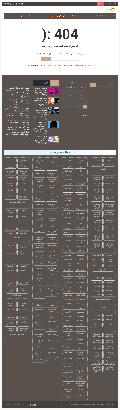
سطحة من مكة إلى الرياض (109, 205)
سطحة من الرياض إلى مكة (96, 198)
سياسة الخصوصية (80, 65)
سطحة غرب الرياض (97, 191)
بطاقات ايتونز (39, 251)
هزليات (80, 308)
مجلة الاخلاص (68, 352)
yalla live (17, 258)
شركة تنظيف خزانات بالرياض (97, 355)
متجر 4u (51, 210)
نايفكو (68, 348)
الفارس (80, 287)
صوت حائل (68, 320)
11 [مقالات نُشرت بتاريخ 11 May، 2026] (78, 99)
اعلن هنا (68, 161)
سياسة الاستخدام (67, 65)
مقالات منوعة (23, 309)
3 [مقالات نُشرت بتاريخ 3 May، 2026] (81, 95)
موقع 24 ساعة (68, 179)
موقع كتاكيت (81, 344)
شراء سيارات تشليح (23, 191)
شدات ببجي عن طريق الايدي (39, 212)
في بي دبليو (80, 312)
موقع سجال (68, 287)
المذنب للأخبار (80, 295)
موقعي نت (80, 291)
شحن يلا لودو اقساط (39, 180)
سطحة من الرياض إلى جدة (109, 198)
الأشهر (46, 83)
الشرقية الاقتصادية (68, 199)
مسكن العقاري (17, 295)
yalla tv (23, 216)
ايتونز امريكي (39, 173)
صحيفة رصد (80, 348)
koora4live (109, 282)
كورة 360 (97, 291)
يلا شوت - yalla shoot (10, 323)
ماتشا (39, 274)
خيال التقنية (68, 188)
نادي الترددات (68, 236)
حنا (52, 274)
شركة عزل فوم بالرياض (97, 347)
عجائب (80, 223)
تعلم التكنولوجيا (104, 15)
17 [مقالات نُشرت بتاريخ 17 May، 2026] (81, 103)
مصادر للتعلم (11, 309)
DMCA (50, 65)
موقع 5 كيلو (68, 171)
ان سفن (68, 184)
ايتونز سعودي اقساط (52, 180)
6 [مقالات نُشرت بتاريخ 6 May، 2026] (70, 95)
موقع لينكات (80, 333)
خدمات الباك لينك (32, 65)
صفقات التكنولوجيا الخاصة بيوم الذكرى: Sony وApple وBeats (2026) (17, 89)
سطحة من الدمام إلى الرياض (97, 228)
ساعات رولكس (109, 260)
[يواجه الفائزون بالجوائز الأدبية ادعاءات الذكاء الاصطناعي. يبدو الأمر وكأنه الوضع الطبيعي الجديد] (53, 124)
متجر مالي (68, 175)
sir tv (10, 233)
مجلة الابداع (80, 236)
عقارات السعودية (11, 284)
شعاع (68, 274)
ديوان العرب (80, 278)
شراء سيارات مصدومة (11, 197)
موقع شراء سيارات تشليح (10, 191)
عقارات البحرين (10, 290)
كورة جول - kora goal (10, 329)
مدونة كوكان (68, 209)
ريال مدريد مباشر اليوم (23, 246)
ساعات (109, 255)
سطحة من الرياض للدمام (109, 213)
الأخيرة (54, 83)
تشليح (23, 183)
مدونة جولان (68, 282)
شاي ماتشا (52, 278)
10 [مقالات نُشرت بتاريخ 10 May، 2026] (81, 99)
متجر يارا (81, 274)
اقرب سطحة (109, 183)
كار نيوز (68, 213)
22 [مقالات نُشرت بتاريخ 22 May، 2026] (63, 103)
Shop (13, 404)
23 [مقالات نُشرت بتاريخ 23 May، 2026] (85, 106)
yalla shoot (109, 165)
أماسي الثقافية (80, 228)
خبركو (80, 179)
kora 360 (97, 295)
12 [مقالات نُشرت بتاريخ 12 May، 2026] (74, 99)
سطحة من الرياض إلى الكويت (109, 245)
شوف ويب (80, 194)
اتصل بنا (57, 65)
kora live (109, 320)
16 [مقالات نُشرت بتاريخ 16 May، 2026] (85, 103)
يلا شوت (109, 161)
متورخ (68, 228)
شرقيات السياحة (68, 264)
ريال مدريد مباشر (52, 316)
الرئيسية (113, 15)
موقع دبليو (68, 291)
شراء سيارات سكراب (11, 184)
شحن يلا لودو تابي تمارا (39, 219)
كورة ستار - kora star (17, 334)
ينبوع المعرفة (80, 304)
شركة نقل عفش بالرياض (96, 335)
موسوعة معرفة (80, 353)
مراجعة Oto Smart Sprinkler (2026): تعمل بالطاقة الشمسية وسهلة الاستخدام (17, 122)
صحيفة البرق (81, 325)
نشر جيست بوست (39, 290)
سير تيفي (23, 233)
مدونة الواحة (68, 329)
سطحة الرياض (109, 177)
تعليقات (37, 83)
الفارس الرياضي (23, 304)
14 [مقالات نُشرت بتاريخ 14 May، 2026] (67, 99)
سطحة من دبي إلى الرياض (96, 221)
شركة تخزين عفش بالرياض (109, 341)
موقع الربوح (80, 320)
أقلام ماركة (109, 265)
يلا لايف (23, 210)
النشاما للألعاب (68, 299)
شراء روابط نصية (80, 372)
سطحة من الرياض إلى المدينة (109, 237)
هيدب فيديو (68, 247)
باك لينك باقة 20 (39, 296)
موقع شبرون (68, 325)
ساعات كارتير (97, 255)
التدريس (80, 389)
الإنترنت (96, 15)
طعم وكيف (80, 255)
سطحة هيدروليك (11, 166)
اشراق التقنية (80, 184)
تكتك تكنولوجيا (80, 209)
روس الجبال (68, 278)
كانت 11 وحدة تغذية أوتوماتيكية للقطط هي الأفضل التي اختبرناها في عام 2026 (17, 115)
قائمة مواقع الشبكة (86, 404)
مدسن (81, 232)
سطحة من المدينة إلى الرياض (97, 237)
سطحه (11, 161)
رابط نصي (43, 65)
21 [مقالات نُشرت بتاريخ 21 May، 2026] (67, 103)
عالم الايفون (80, 205)
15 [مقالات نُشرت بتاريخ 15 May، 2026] (63, 99)
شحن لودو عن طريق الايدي (39, 246)
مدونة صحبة (80, 263)
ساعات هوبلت (103, 270)
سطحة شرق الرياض (109, 191)
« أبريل (85, 115)
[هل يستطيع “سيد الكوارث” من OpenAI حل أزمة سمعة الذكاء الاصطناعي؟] (53, 100)
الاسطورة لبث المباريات (17, 221)
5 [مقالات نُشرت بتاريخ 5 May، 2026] (74, 95)
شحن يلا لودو (52, 245)
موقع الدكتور (81, 316)
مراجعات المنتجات (73, 15)
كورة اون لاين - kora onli (23, 329)
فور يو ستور (39, 204)
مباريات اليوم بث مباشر (103, 299)
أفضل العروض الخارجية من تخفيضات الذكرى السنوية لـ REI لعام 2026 (17, 134)
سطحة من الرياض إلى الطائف (96, 206)
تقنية (68, 383)
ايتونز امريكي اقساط (39, 226)
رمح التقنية (80, 251)
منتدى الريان (68, 358)
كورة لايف (109, 278)
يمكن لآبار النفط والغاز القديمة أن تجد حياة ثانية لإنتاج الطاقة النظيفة (18, 128)
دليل (68, 344)
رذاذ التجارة (68, 251)
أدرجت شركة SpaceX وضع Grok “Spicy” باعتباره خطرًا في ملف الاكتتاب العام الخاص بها (18, 102)
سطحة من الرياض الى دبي (109, 221)
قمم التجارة (80, 329)
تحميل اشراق (81, 247)
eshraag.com (70, 404)
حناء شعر (39, 268)
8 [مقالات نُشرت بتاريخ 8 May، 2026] (63, 95)
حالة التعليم (68, 304)
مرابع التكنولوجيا (80, 189)
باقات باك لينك (68, 371)
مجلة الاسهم (68, 194)
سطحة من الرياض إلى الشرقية (96, 214)
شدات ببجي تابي (39, 168)
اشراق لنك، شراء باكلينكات (80, 378)
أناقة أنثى (68, 223)
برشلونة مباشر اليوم (10, 246)
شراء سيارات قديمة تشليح (17, 202)
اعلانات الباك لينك (68, 378)
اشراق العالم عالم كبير (68, 390)
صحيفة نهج (80, 213)
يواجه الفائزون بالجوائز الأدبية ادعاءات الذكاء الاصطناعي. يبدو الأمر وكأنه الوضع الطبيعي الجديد (17, 109)
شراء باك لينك (80, 366)
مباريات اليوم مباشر (97, 325)
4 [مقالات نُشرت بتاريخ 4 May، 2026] (77, 95)
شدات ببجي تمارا (39, 161)
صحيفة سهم (80, 339)
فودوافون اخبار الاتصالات (80, 384)
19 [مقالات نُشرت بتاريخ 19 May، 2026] (74, 103)
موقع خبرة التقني (80, 218)
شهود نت (68, 255)
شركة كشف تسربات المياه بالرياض (109, 355)
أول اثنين (68, 312)
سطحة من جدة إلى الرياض (109, 227)
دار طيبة (68, 339)
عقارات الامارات (23, 290)
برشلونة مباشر (39, 309)
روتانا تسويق (68, 232)
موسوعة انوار (80, 270)
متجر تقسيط (39, 192)
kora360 (97, 278)
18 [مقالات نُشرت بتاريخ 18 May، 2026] (78, 103)
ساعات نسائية (96, 259)
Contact (8, 404)
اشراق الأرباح (68, 270)
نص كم (80, 175)
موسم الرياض (80, 395)
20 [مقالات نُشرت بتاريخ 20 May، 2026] (70, 103)
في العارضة (10, 270)
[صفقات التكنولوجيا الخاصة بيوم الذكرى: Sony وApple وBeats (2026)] (53, 90)
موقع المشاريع (80, 299)
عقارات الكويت (23, 283)
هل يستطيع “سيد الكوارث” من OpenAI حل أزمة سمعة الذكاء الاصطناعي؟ (19, 95)
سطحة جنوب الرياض (23, 178)
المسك (68, 308)
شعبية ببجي (52, 251)
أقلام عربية (80, 282)
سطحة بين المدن (23, 166)
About (19, 404)
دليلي (80, 171)
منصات (82, 15)
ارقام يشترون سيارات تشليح (23, 197)
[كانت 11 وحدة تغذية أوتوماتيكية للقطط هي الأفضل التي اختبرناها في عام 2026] (53, 139)
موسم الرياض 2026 (68, 396)
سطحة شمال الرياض (97, 184)
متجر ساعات (97, 265)
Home (24, 404)
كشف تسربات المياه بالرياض (109, 362)
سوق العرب (52, 295)
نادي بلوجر (68, 217)
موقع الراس (68, 295)
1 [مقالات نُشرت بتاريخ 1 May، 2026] (63, 91)
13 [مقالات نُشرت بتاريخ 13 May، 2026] (70, 99)
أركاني (81, 259)
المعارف (68, 240)
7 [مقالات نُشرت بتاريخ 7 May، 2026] (66, 95)
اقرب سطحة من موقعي (97, 178)
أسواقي (68, 205)
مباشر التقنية (68, 259)
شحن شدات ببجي (52, 238)
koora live (97, 282)
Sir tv (23, 229)
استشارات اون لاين (80, 241)
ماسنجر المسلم (68, 334)
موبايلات (89, 15)
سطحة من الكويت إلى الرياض (96, 245)
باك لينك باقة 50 (52, 290)
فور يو (39, 231)
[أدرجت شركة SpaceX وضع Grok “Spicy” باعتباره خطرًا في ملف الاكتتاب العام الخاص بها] (53, 110)
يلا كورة (17, 274)
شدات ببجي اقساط (52, 161)
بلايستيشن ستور (52, 257)
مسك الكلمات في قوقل (80, 161)
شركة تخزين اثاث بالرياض (109, 335)
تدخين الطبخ (68, 316)
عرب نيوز (81, 198)
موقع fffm (80, 358)
